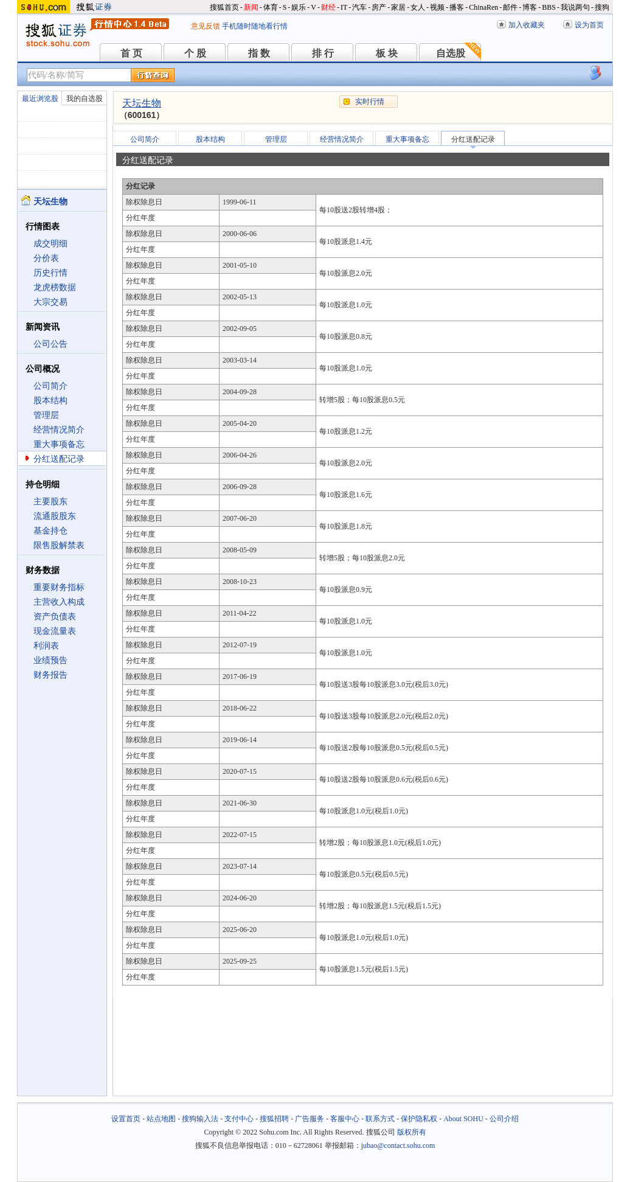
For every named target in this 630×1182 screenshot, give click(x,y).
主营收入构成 (59, 602)
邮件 (510, 7)
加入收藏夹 (526, 25)
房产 (379, 7)
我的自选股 (84, 98)
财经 (328, 7)
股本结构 (50, 400)
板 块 (387, 53)
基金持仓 (50, 530)
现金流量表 (54, 631)
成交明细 (50, 243)
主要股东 (50, 501)
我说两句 (575, 7)
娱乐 (298, 7)
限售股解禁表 (59, 545)
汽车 (359, 7)
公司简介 (50, 386)
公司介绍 (504, 1118)
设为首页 (589, 25)
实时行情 (369, 101)
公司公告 (50, 344)
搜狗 (602, 7)
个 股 (195, 53)
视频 (437, 7)
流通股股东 (54, 516)
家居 (398, 7)
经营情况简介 (59, 429)
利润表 (46, 645)
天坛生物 (141, 103)
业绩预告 (50, 660)
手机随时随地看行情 (255, 26)
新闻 (251, 7)
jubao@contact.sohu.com (398, 1145)
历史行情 (50, 272)
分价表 (46, 258)
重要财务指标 (59, 587)
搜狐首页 (224, 7)
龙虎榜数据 (54, 287)
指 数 (259, 53)
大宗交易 (50, 302)
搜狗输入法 (200, 1118)
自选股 (450, 53)
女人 (417, 7)
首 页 (131, 53)
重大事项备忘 (59, 444)
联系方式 (380, 1118)
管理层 (46, 415)
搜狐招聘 (274, 1118)
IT (344, 7)
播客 (456, 7)
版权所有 (411, 1132)
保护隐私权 (419, 1118)
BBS (549, 7)
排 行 (323, 53)
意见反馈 (205, 26)
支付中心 (239, 1118)
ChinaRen (483, 7)
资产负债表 (54, 616)
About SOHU (463, 1118)
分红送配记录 (59, 459)
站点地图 (161, 1118)
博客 (529, 7)
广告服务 (309, 1118)
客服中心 (344, 1118)
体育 (270, 7)
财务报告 (50, 675)
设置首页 (125, 1118)
